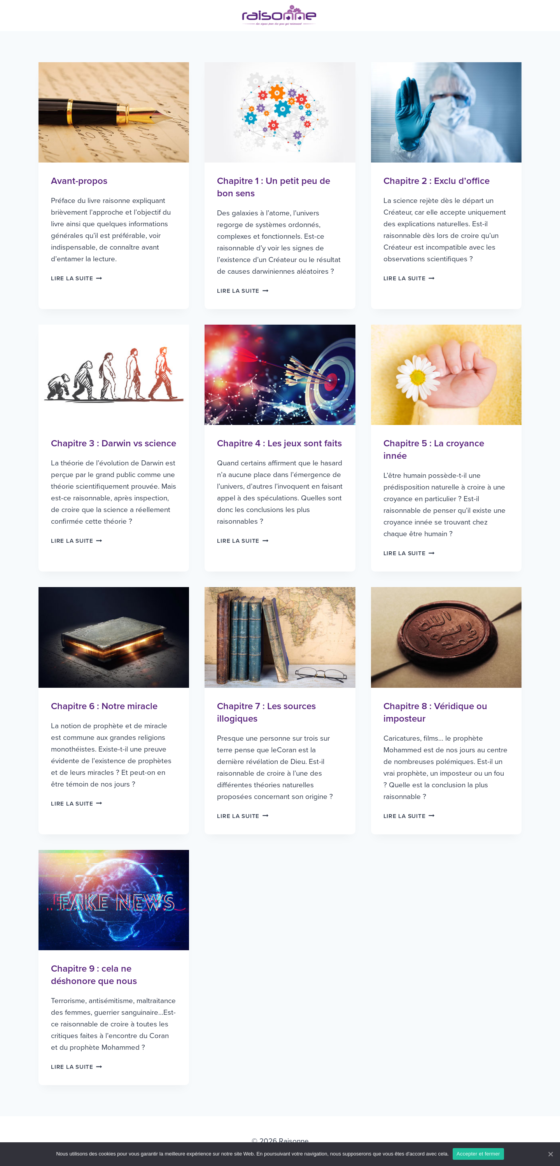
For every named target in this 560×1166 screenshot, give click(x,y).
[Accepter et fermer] (550, 1154)
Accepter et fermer (478, 1154)
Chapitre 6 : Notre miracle (104, 706)
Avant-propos (79, 181)
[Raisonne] (280, 15)
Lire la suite (76, 278)
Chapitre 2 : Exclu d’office (436, 181)
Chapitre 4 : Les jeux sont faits (279, 443)
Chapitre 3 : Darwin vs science (113, 443)
